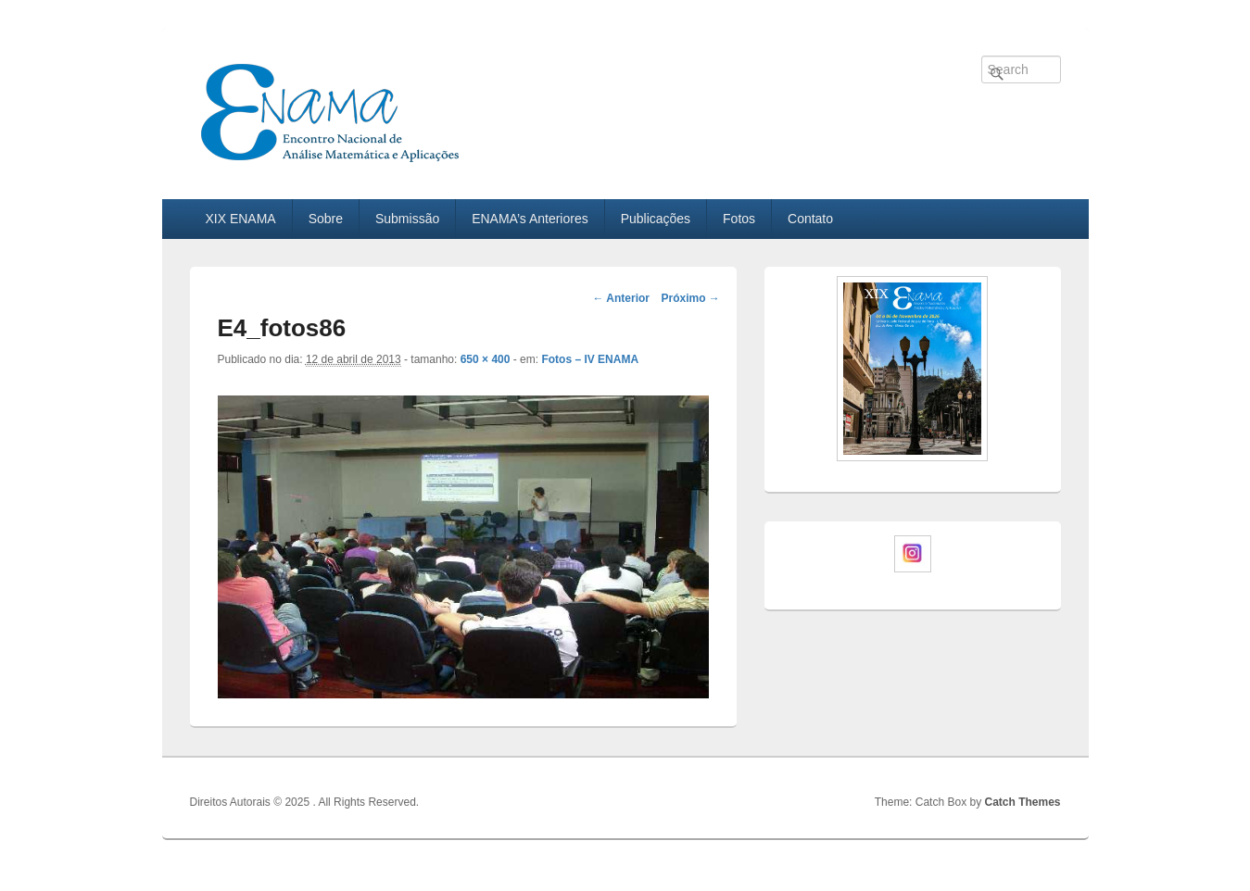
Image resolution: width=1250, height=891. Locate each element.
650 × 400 (486, 359)
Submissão (407, 218)
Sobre (326, 218)
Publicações (656, 218)
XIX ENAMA (240, 218)
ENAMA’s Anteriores (530, 218)
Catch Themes (1022, 802)
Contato (810, 218)
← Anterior (621, 298)
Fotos (739, 218)
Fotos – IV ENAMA (589, 359)
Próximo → (690, 298)
